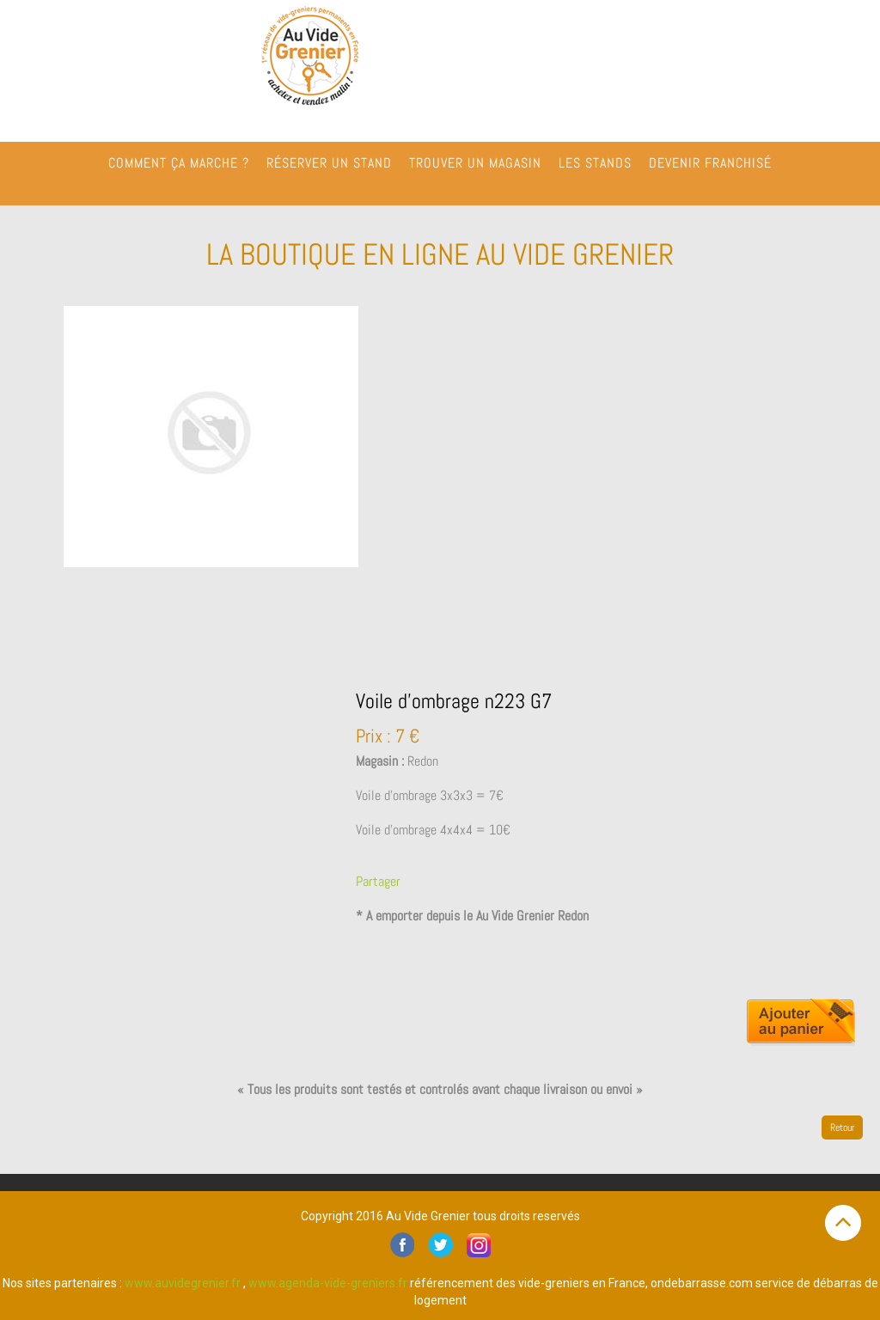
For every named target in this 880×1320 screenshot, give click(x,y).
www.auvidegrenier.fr (183, 1283)
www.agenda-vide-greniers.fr (327, 1283)
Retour (842, 1127)
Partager (378, 881)
